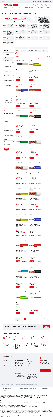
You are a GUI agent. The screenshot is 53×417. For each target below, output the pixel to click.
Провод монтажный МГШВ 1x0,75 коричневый (35, 303)
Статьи (28, 367)
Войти (49, 4)
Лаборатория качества (31, 374)
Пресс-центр (40, 7)
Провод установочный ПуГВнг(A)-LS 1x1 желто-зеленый (21, 304)
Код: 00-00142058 (33, 291)
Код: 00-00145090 (19, 291)
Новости (28, 365)
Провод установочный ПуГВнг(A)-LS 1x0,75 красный (21, 251)
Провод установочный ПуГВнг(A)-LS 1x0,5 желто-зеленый (34, 71)
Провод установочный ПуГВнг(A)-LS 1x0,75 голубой (21, 277)
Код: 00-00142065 (33, 162)
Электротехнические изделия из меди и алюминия (8, 92)
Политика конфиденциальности (44, 388)
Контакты (48, 7)
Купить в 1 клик (24, 131)
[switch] (12, 98)
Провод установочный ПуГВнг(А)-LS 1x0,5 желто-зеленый (21, 200)
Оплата (18, 7)
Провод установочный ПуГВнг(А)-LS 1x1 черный (35, 277)
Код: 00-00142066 (19, 162)
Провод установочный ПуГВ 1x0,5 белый (21, 173)
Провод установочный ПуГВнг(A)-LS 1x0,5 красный (35, 96)
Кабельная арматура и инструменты (7, 76)
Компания (5, 7)
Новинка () (7, 100)
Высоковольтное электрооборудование (8, 86)
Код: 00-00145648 (19, 110)
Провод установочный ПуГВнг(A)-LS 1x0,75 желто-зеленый (21, 226)
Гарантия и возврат (30, 372)
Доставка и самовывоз (28, 7)
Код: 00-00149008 (19, 188)
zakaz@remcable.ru (47, 1)
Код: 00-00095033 (19, 58)
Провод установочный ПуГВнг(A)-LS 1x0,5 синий (21, 96)
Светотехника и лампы (7, 72)
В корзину (18, 131)
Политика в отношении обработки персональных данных (32, 377)
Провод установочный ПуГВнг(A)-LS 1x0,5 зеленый (21, 122)
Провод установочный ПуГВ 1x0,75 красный (35, 251)
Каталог (15, 4)
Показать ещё (18, 320)
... (31, 319)
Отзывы (28, 363)
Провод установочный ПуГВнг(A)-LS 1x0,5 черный (35, 122)
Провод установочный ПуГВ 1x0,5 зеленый (21, 147)
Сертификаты (29, 361)
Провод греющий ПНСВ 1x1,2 (21, 70)
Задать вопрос (45, 370)
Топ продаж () (8, 102)
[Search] (27, 5)
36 (33, 319)
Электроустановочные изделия (8, 81)
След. (36, 319)
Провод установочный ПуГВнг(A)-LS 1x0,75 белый (35, 199)
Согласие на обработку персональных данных (31, 381)
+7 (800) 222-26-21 (37, 1)
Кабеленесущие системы (7, 63)
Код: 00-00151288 (33, 240)
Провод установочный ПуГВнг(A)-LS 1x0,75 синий (35, 225)
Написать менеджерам (46, 327)
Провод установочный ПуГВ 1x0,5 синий (35, 173)
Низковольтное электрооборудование (8, 67)
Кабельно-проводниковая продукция (7, 59)
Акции (12, 7)
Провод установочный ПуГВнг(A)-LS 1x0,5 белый (35, 147)
